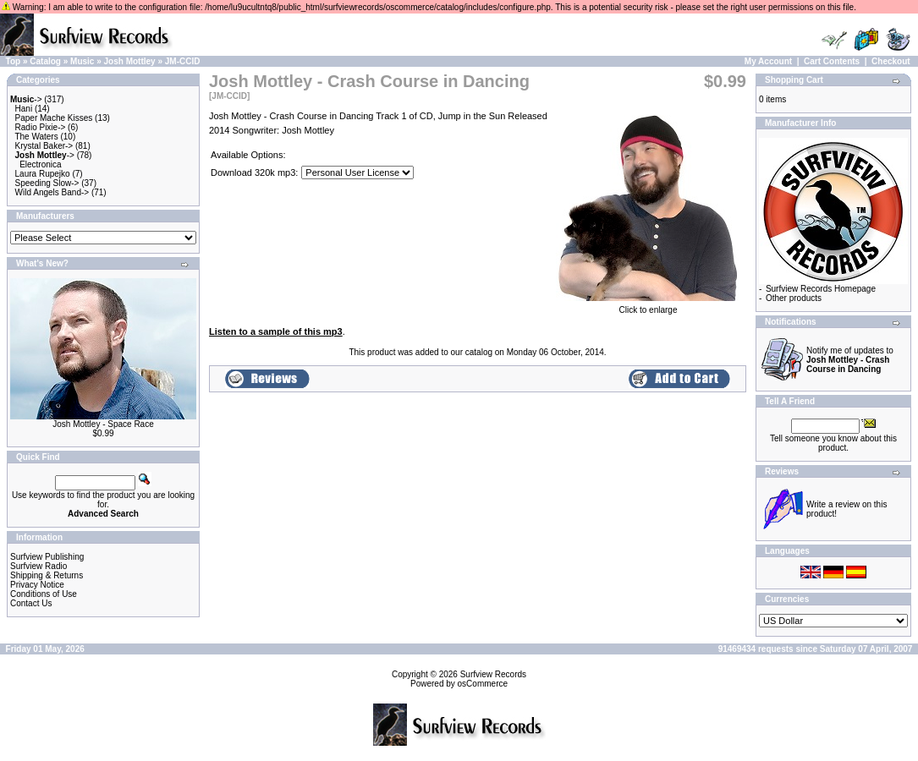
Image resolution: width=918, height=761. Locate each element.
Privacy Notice (37, 584)
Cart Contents (832, 61)
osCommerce (483, 683)
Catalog (45, 61)
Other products (794, 298)
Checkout (890, 61)
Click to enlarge (648, 306)
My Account (768, 61)
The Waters (36, 136)
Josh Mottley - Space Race (103, 424)
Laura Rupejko (42, 173)
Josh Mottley (130, 61)
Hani (24, 108)
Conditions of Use (43, 594)
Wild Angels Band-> (52, 192)
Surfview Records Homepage (821, 288)
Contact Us (31, 603)
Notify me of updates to (849, 360)
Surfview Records (493, 674)
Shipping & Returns (46, 575)
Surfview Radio (38, 566)
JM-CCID (183, 61)
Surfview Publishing (47, 556)
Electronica (40, 164)
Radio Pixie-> (40, 127)
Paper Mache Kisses (54, 118)
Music (82, 61)
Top (13, 61)
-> (26, 99)
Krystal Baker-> (44, 146)
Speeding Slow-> (47, 183)
